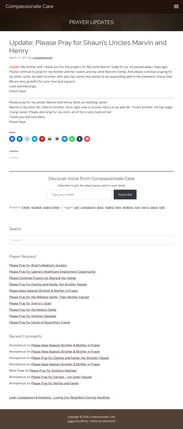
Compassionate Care (29, 6)
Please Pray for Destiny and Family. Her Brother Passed (48, 284)
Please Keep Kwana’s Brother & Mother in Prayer (43, 291)
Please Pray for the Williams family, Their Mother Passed (49, 297)
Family (26, 207)
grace (100, 207)
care (76, 207)
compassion (88, 207)
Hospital (36, 207)
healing (109, 207)
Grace (71, 421)
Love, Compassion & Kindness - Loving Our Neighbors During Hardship (59, 397)
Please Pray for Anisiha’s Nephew (32, 316)
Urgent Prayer (51, 207)
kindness (128, 207)
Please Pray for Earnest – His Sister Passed (61, 377)
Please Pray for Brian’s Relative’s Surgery (38, 265)
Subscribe (125, 194)
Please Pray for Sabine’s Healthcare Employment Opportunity (52, 272)
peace (154, 207)
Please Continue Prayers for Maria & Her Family (42, 278)
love (137, 207)
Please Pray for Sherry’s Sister (30, 303)
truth (162, 207)
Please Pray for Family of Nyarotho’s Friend (39, 322)
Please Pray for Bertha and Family (55, 383)
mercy (145, 207)
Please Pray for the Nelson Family (32, 310)
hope (118, 207)
